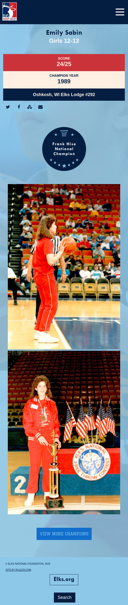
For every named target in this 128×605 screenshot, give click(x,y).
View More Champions (64, 534)
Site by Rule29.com (18, 570)
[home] (14, 12)
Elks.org (64, 579)
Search (64, 597)
